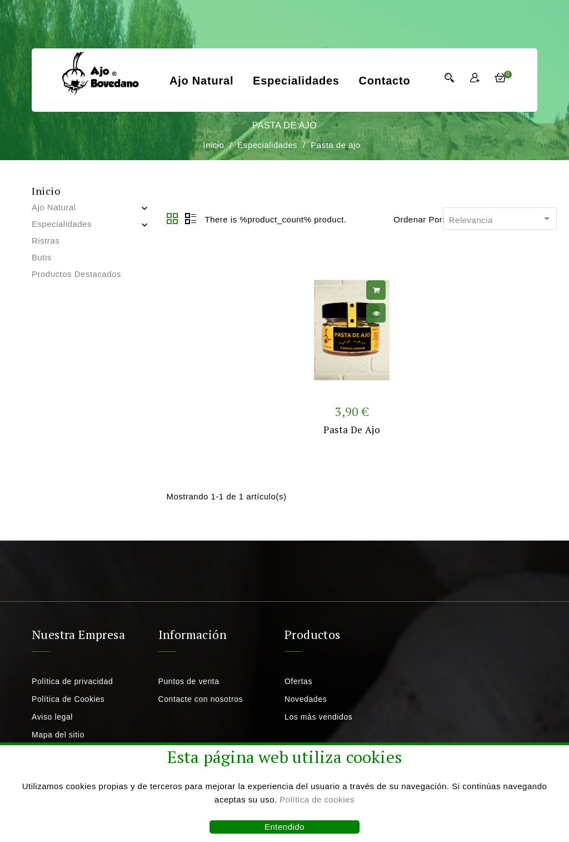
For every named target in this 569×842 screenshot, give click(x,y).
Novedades (305, 699)
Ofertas (298, 681)
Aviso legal (52, 716)
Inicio (46, 190)
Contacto (384, 81)
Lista (190, 219)
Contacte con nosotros (200, 699)
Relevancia (501, 219)
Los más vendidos (318, 716)
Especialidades (296, 81)
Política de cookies (317, 799)
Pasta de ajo (351, 429)
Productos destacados (76, 274)
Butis (42, 257)
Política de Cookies (68, 699)
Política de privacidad (72, 681)
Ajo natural (201, 81)
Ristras (45, 240)
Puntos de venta (188, 681)
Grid (173, 219)
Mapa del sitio (58, 734)
